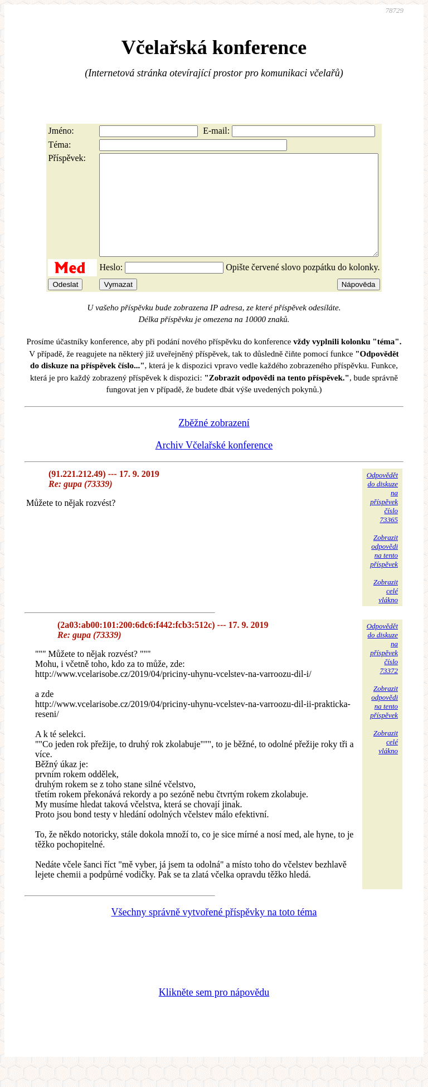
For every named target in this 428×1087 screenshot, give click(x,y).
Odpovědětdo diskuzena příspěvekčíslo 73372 (382, 668)
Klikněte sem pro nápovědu (214, 1012)
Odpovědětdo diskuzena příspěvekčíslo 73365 (382, 517)
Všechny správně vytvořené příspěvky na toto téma (214, 932)
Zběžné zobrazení (213, 443)
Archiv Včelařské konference (214, 465)
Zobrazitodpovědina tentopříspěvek (384, 570)
